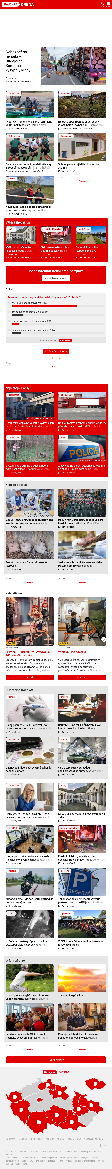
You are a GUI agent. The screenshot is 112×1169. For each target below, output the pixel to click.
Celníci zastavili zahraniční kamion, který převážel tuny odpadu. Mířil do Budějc (82, 424)
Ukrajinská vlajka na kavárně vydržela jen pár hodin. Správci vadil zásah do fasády (30, 424)
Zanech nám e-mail (56, 278)
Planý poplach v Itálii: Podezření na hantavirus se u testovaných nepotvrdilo (29, 726)
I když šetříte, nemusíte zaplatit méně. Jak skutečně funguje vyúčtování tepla (28, 815)
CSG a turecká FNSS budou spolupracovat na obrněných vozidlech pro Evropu (80, 769)
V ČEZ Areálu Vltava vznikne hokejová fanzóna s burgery (80, 943)
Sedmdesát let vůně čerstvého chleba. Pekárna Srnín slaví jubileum (80, 564)
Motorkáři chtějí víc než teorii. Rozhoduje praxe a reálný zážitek (29, 900)
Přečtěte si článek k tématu (56, 351)
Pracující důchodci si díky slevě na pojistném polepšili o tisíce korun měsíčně (78, 1036)
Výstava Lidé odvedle (72, 652)
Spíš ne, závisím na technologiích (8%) (31, 321)
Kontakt (50, 1138)
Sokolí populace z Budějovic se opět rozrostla (27, 564)
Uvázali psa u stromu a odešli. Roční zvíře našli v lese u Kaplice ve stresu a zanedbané (28, 467)
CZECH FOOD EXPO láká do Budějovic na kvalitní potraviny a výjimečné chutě (29, 521)
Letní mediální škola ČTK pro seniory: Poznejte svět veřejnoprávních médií (27, 1036)
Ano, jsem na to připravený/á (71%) (30, 303)
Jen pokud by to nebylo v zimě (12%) (30, 312)
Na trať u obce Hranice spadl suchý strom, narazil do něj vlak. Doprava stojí (81, 123)
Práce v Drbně (74, 1138)
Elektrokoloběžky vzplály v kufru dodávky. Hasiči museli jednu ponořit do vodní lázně (55, 249)
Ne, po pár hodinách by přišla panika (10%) (34, 330)
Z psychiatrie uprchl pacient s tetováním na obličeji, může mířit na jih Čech (81, 467)
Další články (56, 1060)
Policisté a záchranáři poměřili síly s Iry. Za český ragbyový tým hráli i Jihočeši (29, 166)
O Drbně (23, 1138)
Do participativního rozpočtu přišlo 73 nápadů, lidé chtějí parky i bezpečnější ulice (90, 249)
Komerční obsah (16, 485)
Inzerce (60, 1138)
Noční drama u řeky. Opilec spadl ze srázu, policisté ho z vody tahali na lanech (26, 943)
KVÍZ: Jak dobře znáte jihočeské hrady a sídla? (20, 249)
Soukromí (11, 1138)
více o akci (29, 677)
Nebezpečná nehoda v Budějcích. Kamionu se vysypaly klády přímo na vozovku (21, 61)
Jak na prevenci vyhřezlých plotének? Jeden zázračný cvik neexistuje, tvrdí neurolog (27, 997)
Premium (82, 181)
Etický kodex (36, 1138)
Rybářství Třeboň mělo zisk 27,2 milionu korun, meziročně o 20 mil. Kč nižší (29, 123)
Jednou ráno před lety (71, 995)
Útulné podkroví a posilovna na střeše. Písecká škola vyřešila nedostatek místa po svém (29, 858)
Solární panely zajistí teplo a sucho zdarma (78, 166)
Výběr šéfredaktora (18, 222)
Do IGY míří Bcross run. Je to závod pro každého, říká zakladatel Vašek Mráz (80, 521)
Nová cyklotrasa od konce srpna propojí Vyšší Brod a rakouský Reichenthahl (28, 208)
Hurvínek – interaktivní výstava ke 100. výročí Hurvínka (28, 653)
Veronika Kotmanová (71, 129)
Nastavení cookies (93, 1138)
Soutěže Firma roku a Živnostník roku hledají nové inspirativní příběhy (80, 726)
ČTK (11, 129)
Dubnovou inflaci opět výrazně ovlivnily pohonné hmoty (28, 769)
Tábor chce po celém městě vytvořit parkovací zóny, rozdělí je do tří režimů (80, 900)
